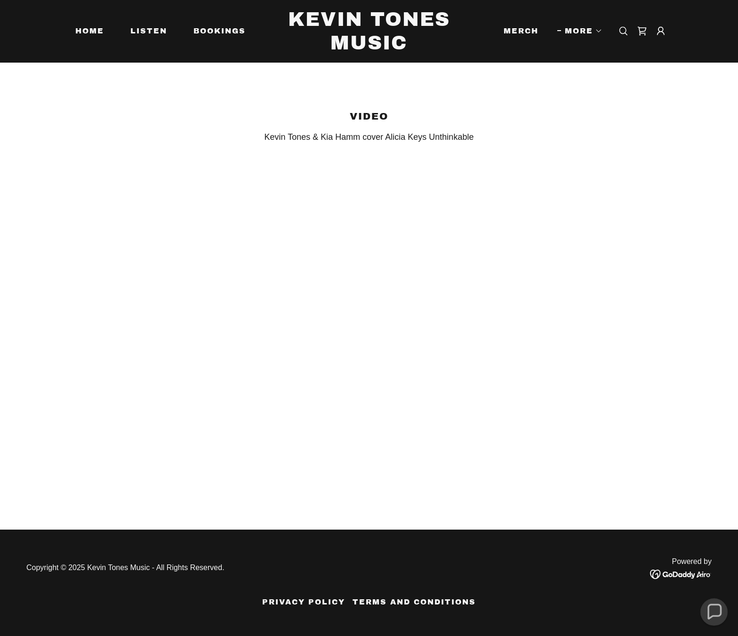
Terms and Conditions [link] (414, 602)
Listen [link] (148, 31)
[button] (579, 31)
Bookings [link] (219, 31)
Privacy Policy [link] (303, 602)
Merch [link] (521, 31)
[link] (369, 46)
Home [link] (89, 31)
